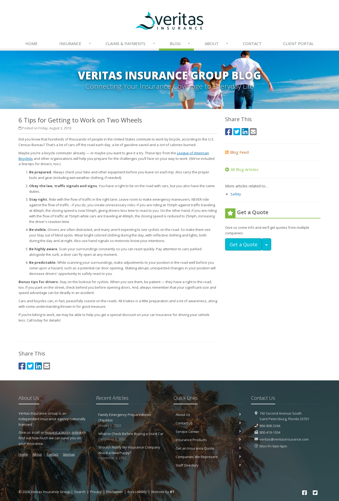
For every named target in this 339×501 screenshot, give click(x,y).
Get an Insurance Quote (208, 448)
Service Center (208, 431)
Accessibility (137, 491)
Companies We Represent (208, 456)
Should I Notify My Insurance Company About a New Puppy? (131, 453)
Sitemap (69, 454)
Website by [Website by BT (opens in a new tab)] (162, 491)
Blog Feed (237, 152)
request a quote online (63, 432)
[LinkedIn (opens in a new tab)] (38, 366)
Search (80, 491)
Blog (180, 43)
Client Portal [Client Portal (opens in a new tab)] (298, 43)
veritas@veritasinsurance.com (284, 439)
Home (31, 43)
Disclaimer (114, 491)
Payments (131, 43)
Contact (252, 43)
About (217, 43)
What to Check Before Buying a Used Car (131, 436)
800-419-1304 (270, 432)
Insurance (75, 43)
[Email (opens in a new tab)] (46, 366)
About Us (208, 414)
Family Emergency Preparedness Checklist (131, 420)
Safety (235, 194)
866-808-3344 (270, 425)
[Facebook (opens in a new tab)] (22, 366)
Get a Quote (243, 244)
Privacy (96, 491)
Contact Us (208, 423)
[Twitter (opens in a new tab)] (30, 366)
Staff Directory (208, 465)
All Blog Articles (241, 169)
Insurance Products (208, 439)
